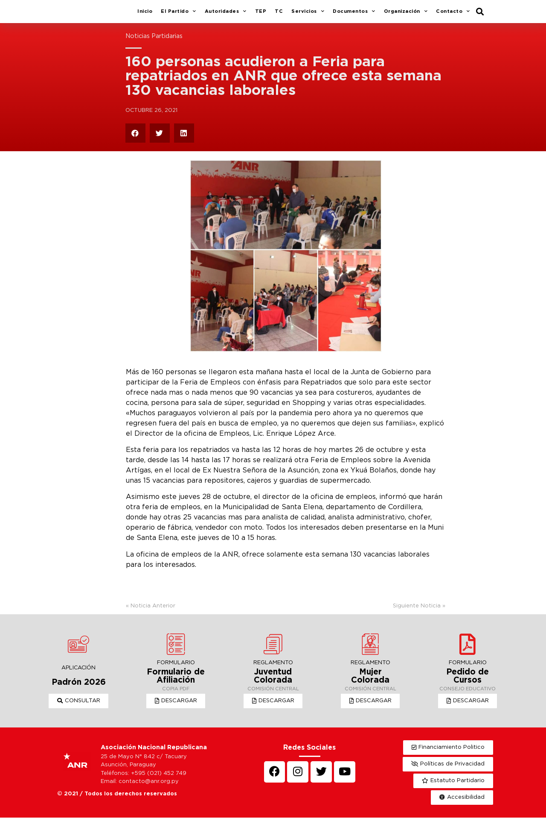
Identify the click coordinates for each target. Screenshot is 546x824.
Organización (406, 15)
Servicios (307, 15)
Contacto (453, 15)
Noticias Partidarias (154, 42)
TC (279, 14)
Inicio (144, 14)
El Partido (178, 15)
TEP (261, 14)
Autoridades (226, 15)
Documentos (354, 15)
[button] (79, 707)
